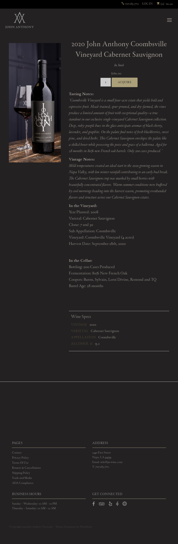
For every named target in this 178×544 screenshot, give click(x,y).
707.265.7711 (130, 4)
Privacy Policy (20, 458)
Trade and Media (22, 478)
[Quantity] (105, 82)
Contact (16, 453)
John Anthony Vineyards (19, 20)
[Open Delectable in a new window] (124, 504)
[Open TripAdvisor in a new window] (102, 504)
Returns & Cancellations (26, 468)
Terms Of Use (20, 463)
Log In (147, 4)
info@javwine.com (111, 462)
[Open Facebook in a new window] (93, 504)
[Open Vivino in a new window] (117, 504)
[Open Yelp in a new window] (110, 504)
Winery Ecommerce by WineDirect (74, 527)
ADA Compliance (22, 483)
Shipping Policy (21, 473)
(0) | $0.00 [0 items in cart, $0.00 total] (165, 4)
